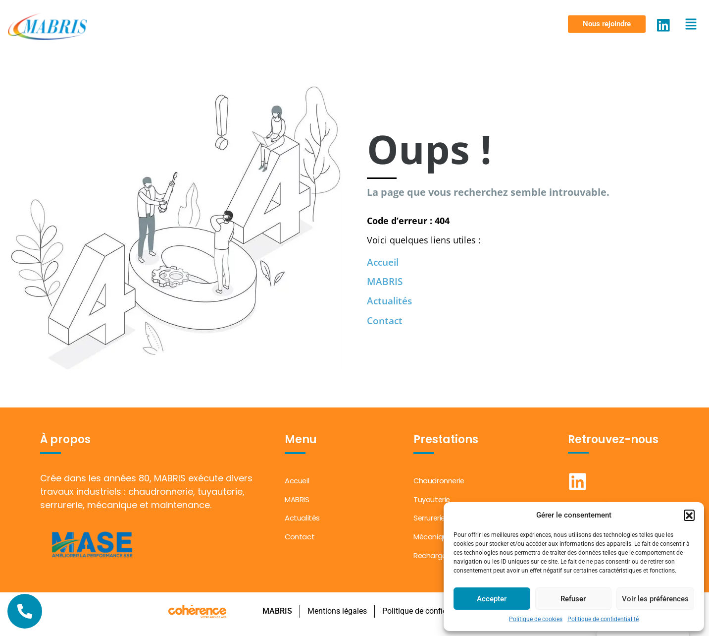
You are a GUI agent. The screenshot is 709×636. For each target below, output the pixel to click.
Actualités (391, 301)
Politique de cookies (535, 619)
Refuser (573, 598)
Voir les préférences (655, 598)
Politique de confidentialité (603, 619)
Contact (386, 321)
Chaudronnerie (439, 481)
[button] (689, 515)
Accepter (491, 598)
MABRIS (385, 281)
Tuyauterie (432, 501)
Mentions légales (336, 616)
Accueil (384, 261)
